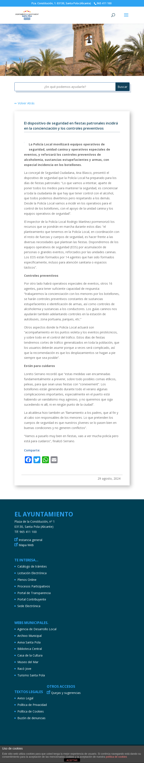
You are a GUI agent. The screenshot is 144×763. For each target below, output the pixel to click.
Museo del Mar (27, 662)
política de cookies (116, 756)
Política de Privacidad (32, 705)
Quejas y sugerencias (66, 693)
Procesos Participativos (33, 586)
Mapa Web (26, 545)
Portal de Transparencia (34, 593)
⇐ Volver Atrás (24, 103)
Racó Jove (24, 669)
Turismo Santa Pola (31, 675)
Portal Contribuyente (31, 599)
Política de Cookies (30, 711)
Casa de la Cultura (29, 655)
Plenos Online (26, 580)
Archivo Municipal (29, 636)
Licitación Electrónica (32, 573)
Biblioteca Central (29, 649)
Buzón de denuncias (31, 718)
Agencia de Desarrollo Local (36, 629)
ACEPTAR (72, 760)
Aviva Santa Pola (29, 642)
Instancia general (30, 540)
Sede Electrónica (28, 606)
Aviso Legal (25, 698)
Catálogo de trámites (32, 566)
